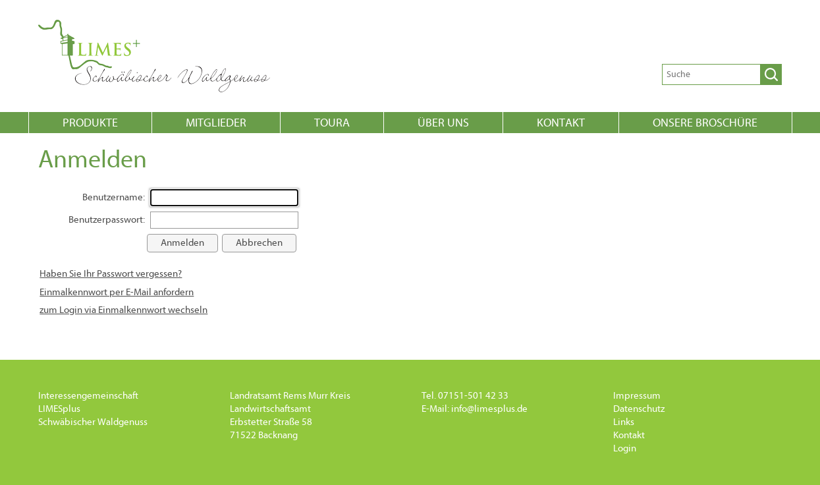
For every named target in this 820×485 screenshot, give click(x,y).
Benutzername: (113, 197)
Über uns (443, 123)
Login (624, 448)
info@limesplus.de (489, 408)
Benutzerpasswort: (106, 219)
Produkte (90, 123)
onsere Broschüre (705, 123)
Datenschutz (639, 408)
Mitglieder (216, 123)
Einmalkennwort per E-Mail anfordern (117, 292)
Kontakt (561, 123)
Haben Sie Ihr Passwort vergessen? (111, 273)
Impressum (637, 395)
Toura (332, 123)
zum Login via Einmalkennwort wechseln (123, 310)
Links (623, 422)
